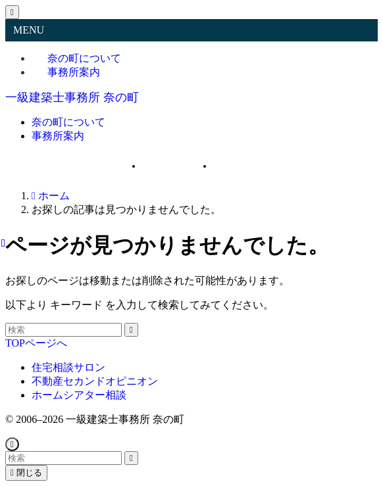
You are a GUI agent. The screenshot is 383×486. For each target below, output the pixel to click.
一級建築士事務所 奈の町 (72, 97)
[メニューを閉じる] (12, 12)
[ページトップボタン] (12, 444)
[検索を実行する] (131, 330)
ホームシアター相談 (79, 395)
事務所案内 (73, 72)
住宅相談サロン (68, 367)
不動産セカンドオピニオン (95, 381)
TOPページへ (36, 343)
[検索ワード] (63, 330)
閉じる (26, 472)
